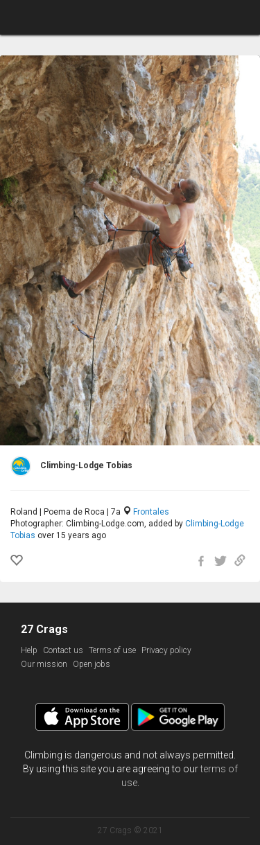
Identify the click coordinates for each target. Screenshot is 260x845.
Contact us (63, 650)
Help (29, 650)
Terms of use (112, 650)
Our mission (44, 664)
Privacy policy (166, 650)
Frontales (151, 512)
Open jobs (91, 664)
